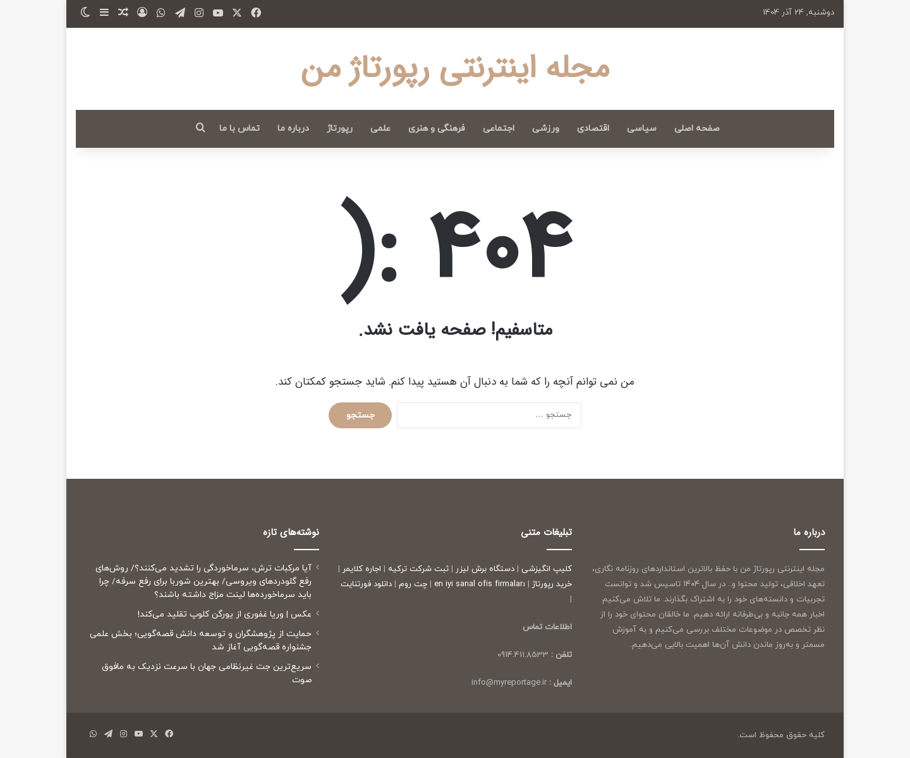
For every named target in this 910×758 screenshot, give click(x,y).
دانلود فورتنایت (366, 584)
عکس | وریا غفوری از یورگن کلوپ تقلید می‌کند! (225, 614)
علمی (380, 129)
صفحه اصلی (697, 129)
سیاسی (642, 129)
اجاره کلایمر (362, 569)
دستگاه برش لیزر (485, 569)
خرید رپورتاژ (552, 584)
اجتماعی (498, 129)
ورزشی (545, 129)
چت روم (413, 584)
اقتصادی (593, 129)
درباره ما (293, 129)
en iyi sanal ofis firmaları (479, 584)
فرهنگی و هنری (436, 129)
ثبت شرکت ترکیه (418, 569)
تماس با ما (239, 129)
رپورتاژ (340, 129)
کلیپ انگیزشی (546, 569)
